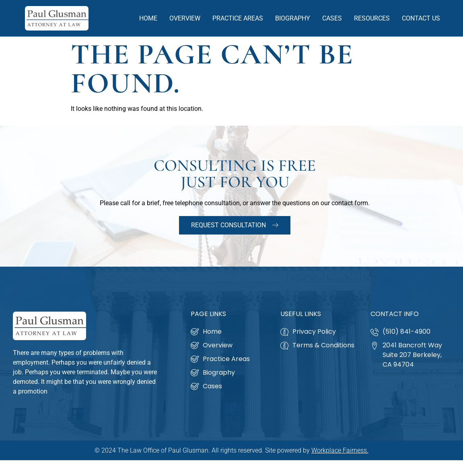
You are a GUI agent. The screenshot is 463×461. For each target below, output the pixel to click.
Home (148, 18)
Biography (292, 18)
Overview (184, 18)
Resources (372, 18)
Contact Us (421, 18)
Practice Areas (237, 18)
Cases (332, 18)
